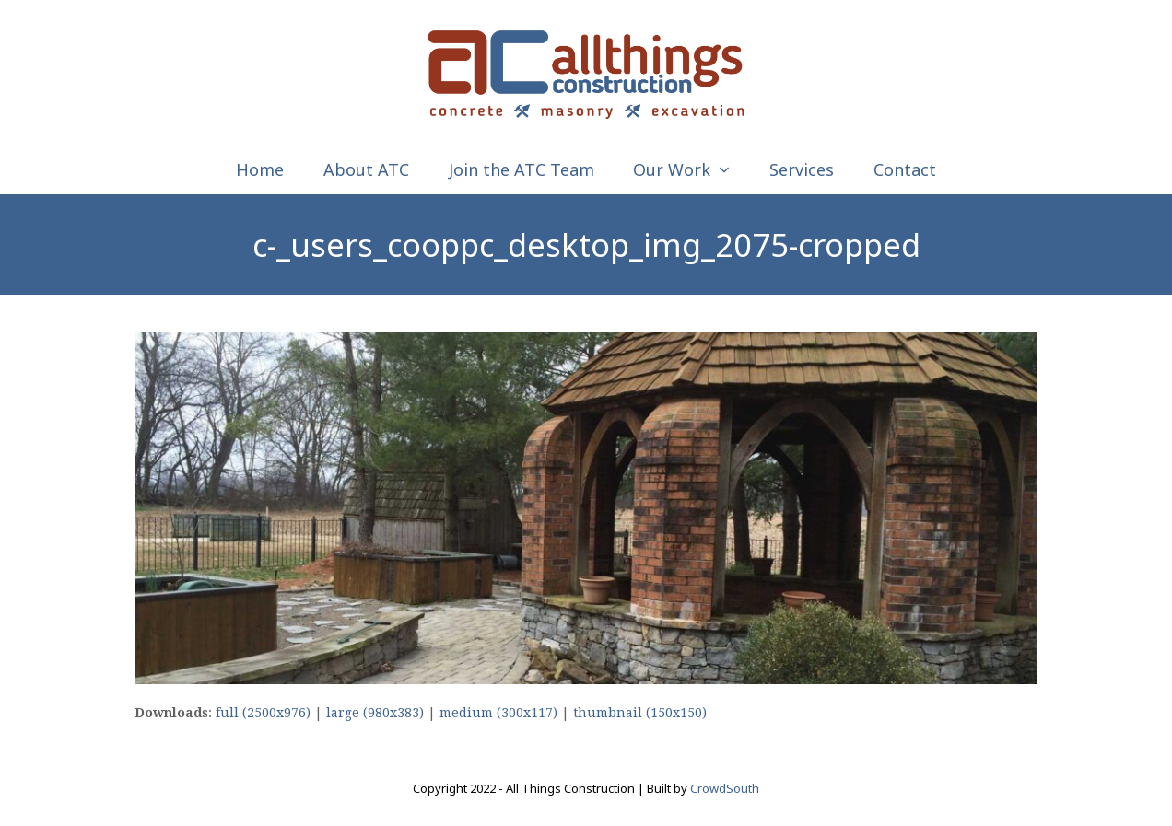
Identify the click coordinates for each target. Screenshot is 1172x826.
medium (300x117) (498, 712)
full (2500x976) (263, 712)
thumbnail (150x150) (640, 712)
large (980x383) (375, 712)
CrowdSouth (724, 788)
